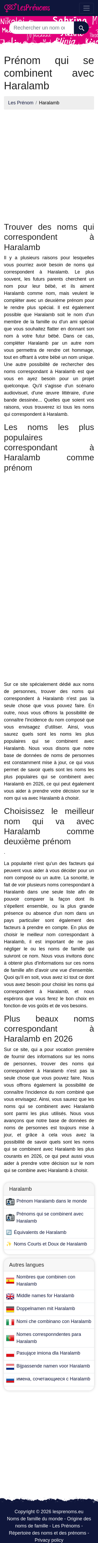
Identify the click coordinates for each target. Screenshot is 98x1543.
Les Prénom (20, 102)
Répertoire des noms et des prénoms (47, 1533)
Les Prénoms (66, 1526)
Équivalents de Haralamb (40, 1232)
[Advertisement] (49, 163)
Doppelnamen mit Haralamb (45, 1308)
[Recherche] (81, 27)
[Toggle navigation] (86, 8)
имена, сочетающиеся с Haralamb (53, 1378)
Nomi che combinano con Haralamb (53, 1321)
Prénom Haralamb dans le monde (51, 1201)
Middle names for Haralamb (45, 1295)
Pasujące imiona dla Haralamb (48, 1353)
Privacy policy (48, 1540)
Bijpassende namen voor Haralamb (53, 1366)
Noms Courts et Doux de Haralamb (50, 1244)
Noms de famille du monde (35, 1518)
